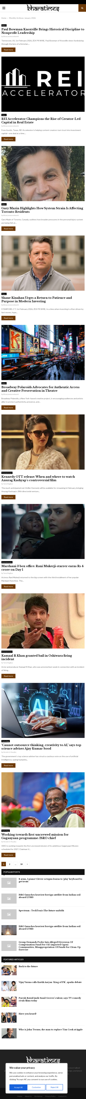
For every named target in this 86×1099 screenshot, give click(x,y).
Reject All (37, 1087)
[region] (36, 1078)
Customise (18, 1087)
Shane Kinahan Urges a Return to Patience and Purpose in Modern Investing (36, 299)
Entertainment (7, 473)
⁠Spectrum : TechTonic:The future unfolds (41, 910)
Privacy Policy (50, 1096)
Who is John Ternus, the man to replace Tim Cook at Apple (51, 1029)
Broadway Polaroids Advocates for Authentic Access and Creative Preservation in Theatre (40, 389)
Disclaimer (38, 1096)
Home (19, 1096)
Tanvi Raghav (8, 484)
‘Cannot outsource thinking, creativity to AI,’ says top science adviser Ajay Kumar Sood (41, 746)
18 (21, 864)
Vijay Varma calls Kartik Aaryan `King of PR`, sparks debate (50, 982)
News (4, 25)
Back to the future (28, 966)
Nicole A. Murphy (9, 752)
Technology (5, 741)
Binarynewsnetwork (11, 36)
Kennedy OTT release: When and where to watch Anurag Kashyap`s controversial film (38, 478)
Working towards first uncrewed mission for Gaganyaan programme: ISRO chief (35, 836)
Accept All (55, 1087)
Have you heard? (28, 1014)
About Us (28, 1096)
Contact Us (62, 1096)
